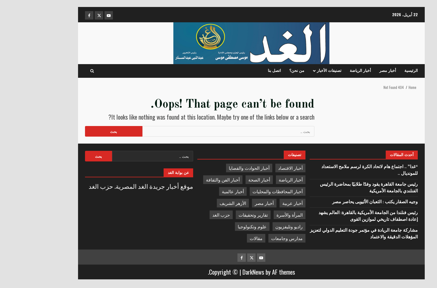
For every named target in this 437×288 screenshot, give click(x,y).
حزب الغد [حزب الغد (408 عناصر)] (188, 214)
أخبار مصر (354, 71)
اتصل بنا (241, 71)
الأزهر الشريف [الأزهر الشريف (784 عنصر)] (200, 203)
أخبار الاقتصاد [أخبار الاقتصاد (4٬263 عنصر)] (257, 167)
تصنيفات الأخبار (296, 71)
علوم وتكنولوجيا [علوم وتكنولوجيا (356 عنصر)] (219, 226)
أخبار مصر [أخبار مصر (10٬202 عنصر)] (231, 203)
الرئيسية (378, 71)
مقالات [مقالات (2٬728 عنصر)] (223, 238)
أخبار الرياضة (327, 71)
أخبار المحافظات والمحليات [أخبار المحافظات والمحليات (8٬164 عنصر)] (245, 191)
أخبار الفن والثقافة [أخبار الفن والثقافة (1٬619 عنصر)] (190, 179)
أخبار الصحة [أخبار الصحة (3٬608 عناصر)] (226, 179)
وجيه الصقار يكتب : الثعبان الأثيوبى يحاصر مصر (341, 202)
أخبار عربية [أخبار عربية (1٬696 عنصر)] (259, 203)
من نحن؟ (263, 71)
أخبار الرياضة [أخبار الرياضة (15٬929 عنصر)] (258, 179)
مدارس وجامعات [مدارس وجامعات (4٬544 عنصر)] (254, 238)
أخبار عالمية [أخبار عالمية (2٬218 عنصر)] (200, 191)
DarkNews (220, 271)
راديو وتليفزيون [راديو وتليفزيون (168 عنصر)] (256, 226)
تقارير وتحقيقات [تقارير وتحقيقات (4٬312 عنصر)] (220, 214)
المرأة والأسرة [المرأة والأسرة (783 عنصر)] (257, 214)
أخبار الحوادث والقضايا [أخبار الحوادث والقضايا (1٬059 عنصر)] (216, 167)
